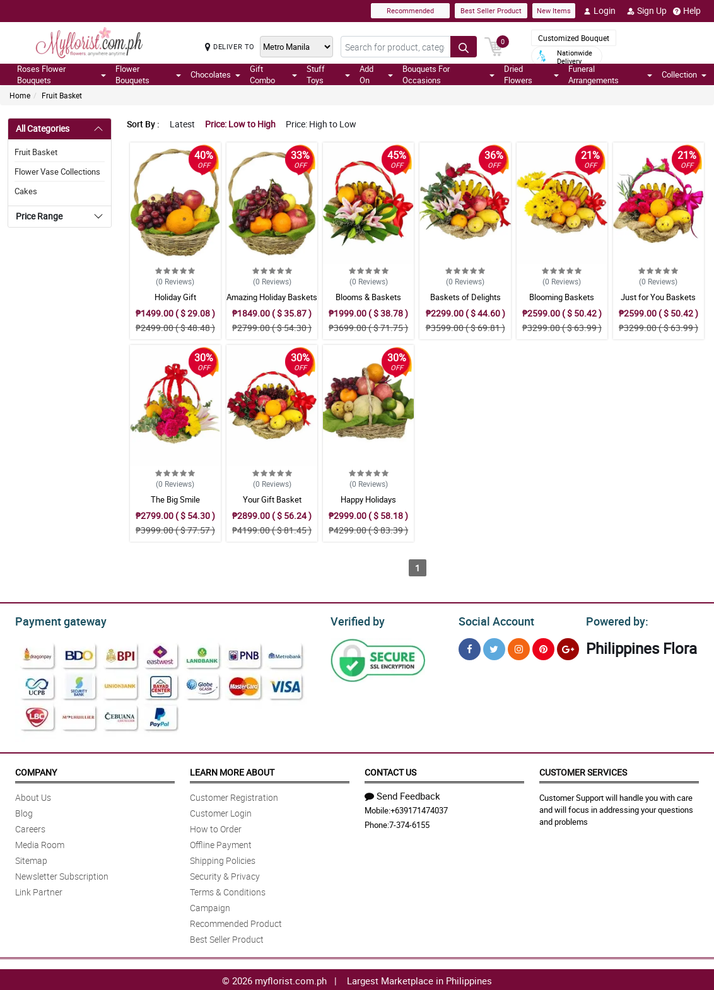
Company (36, 770)
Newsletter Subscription (61, 874)
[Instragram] (519, 647)
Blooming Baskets (561, 297)
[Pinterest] (543, 647)
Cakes (26, 191)
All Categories (42, 128)
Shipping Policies (222, 859)
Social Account (493, 620)
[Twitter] (494, 647)
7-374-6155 (409, 823)
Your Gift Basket (272, 499)
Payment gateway (55, 620)
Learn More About (232, 770)
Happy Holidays (368, 499)
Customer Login (221, 811)
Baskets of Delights (465, 297)
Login (599, 11)
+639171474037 (419, 808)
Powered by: (614, 620)
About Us (33, 795)
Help (687, 11)
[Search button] (463, 46)
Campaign (210, 906)
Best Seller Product (491, 10)
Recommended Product (236, 922)
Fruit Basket (62, 95)
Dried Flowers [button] (531, 74)
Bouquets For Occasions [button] (448, 74)
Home (19, 95)
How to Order (216, 827)
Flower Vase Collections (57, 171)
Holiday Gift (175, 297)
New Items (554, 10)
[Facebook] (470, 647)
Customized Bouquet (573, 38)
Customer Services (583, 770)
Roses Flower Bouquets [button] (61, 74)
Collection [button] (684, 74)
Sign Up (647, 11)
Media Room (39, 843)
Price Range (39, 216)
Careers (30, 827)
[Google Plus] (568, 647)
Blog (24, 811)
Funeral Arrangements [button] (610, 74)
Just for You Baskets (658, 297)
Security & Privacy (225, 874)
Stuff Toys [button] (329, 74)
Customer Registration (234, 795)
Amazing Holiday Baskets (271, 297)
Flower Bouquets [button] (148, 74)
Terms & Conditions (228, 890)
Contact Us (390, 770)
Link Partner (38, 890)
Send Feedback (402, 794)
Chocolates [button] (215, 74)
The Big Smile (175, 499)
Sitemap (31, 859)
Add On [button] (376, 74)
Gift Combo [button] (273, 74)
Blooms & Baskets (368, 297)
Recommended (410, 10)
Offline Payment (221, 843)
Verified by (356, 620)
